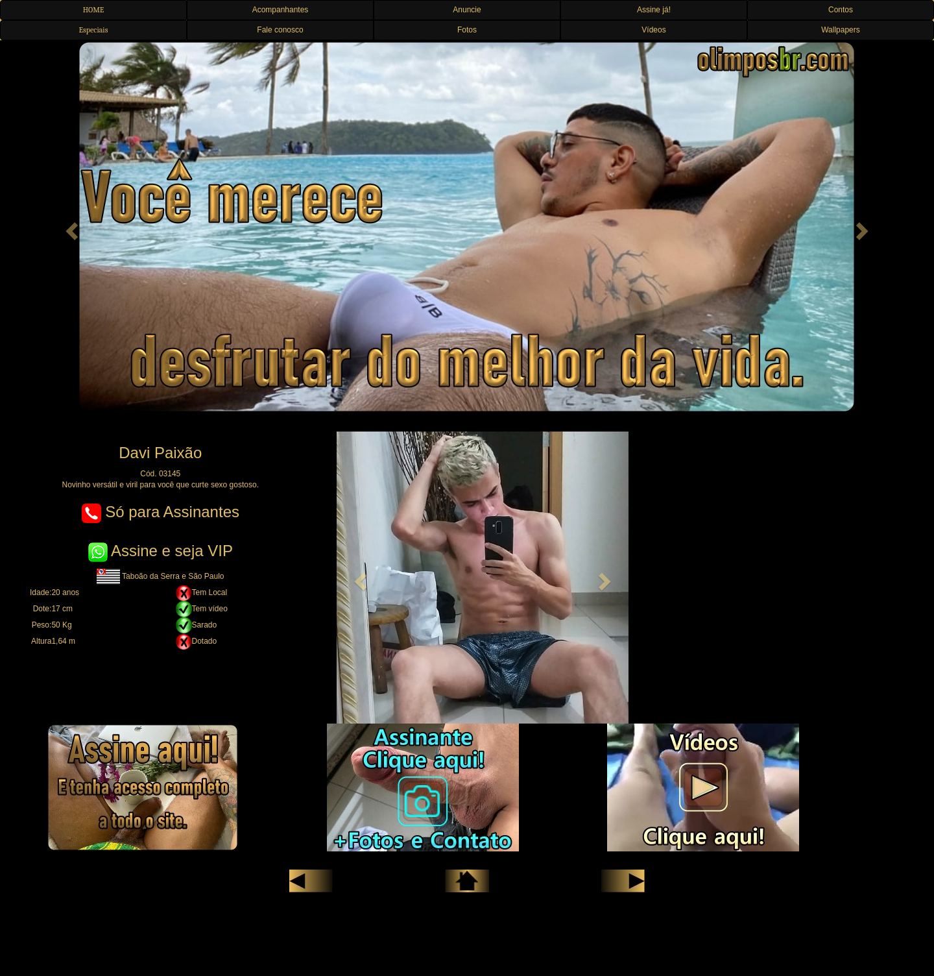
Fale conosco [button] (280, 29)
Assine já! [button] (654, 9)
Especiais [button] (93, 29)
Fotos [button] (467, 29)
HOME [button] (93, 9)
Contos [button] (840, 9)
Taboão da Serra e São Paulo (160, 576)
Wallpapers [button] (840, 29)
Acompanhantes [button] (280, 9)
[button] (70, 227)
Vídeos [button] (653, 29)
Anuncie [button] (467, 9)
